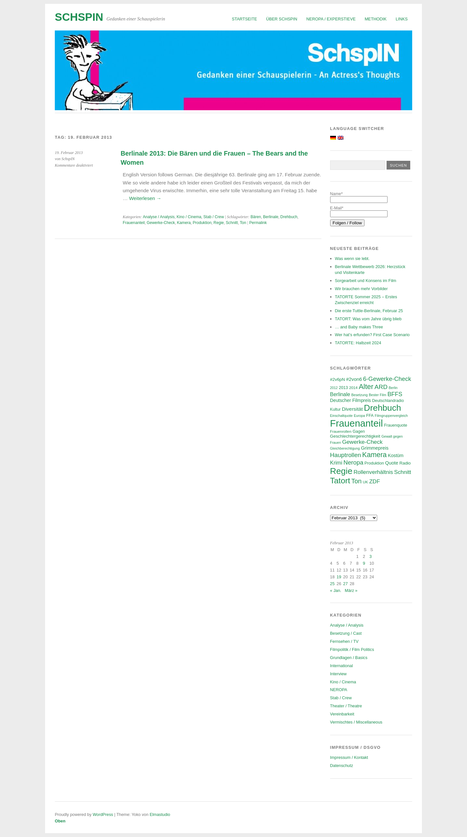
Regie (218, 222)
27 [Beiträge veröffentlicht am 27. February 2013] (345, 583)
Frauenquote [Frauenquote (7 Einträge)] (395, 425)
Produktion (202, 222)
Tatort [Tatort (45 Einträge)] (340, 480)
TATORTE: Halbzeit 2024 (358, 342)
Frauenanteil (134, 222)
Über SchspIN (281, 19)
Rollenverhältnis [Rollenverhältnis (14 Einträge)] (373, 472)
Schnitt (232, 222)
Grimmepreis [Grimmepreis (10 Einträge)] (375, 448)
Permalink (258, 222)
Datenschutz (341, 765)
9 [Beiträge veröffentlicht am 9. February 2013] (364, 563)
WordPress (103, 814)
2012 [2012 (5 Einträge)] (334, 388)
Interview (338, 673)
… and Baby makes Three (359, 326)
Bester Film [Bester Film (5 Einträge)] (377, 395)
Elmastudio (160, 814)
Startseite (244, 19)
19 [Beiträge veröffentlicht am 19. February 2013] (339, 576)
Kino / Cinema (188, 217)
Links (402, 19)
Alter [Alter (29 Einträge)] (366, 387)
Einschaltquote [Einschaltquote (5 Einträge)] (341, 416)
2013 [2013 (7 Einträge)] (343, 387)
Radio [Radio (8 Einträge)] (405, 463)
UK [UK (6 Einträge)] (365, 482)
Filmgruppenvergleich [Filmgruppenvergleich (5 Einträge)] (391, 416)
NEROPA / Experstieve (331, 19)
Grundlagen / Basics (348, 657)
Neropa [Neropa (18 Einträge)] (353, 462)
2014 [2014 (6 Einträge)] (353, 387)
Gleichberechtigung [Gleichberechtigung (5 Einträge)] (345, 448)
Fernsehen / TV (344, 641)
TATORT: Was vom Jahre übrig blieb (368, 318)
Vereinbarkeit (342, 714)
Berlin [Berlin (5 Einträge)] (393, 388)
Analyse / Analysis (158, 217)
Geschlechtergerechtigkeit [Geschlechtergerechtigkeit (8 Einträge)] (355, 436)
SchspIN (79, 17)
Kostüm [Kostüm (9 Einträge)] (395, 455)
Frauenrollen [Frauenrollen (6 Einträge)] (341, 431)
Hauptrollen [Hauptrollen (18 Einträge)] (345, 455)
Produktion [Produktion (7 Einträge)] (374, 463)
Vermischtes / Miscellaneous (356, 722)
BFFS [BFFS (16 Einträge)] (395, 394)
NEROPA (338, 689)
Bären (255, 217)
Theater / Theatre (346, 705)
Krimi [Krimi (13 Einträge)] (336, 463)
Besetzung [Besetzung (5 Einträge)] (359, 395)
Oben (60, 821)
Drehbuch (288, 217)
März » (351, 590)
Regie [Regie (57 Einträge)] (341, 471)
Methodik (376, 19)
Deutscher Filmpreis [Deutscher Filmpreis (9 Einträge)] (350, 400)
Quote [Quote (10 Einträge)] (391, 463)
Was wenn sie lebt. (352, 258)
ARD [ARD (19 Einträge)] (381, 386)
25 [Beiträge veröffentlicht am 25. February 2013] (332, 583)
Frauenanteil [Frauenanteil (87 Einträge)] (356, 423)
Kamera (184, 222)
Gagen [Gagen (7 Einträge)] (359, 431)
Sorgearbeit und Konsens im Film (365, 280)
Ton (243, 222)
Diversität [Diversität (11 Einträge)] (352, 409)
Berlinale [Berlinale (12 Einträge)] (340, 394)
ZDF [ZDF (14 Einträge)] (374, 481)
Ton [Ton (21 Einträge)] (356, 481)
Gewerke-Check (161, 222)
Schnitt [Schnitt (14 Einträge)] (402, 472)
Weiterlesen (145, 198)
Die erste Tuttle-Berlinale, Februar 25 (369, 310)
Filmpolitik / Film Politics (352, 649)
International (341, 665)
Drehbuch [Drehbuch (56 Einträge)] (382, 408)
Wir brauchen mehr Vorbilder (361, 288)
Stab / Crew (213, 217)
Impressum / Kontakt (349, 757)
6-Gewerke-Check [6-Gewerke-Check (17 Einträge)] (387, 378)
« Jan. (335, 590)
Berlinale (270, 217)
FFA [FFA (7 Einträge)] (370, 415)
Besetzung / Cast (346, 633)
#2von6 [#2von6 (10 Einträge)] (354, 379)
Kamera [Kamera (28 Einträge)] (374, 455)
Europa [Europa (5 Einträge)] (359, 416)
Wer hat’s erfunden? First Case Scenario (372, 334)
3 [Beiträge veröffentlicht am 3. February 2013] (370, 556)
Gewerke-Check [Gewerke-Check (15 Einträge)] (362, 442)
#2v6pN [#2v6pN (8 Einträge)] (337, 379)
